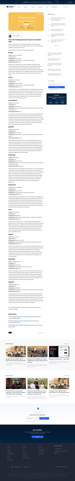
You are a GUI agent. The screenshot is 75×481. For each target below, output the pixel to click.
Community (9, 458)
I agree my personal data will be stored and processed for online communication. (61, 451)
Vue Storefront (11, 114)
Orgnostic (16, 293)
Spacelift (16, 140)
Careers (40, 447)
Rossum (20, 64)
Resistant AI (16, 196)
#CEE (13, 332)
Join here (70, 2)
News (10, 332)
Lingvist (21, 246)
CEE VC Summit (10, 460)
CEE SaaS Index (25, 456)
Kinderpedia (15, 270)
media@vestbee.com (27, 466)
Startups (8, 447)
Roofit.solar (14, 168)
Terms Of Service (42, 449)
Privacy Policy (41, 451)
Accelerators (9, 451)
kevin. (14, 221)
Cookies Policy (41, 453)
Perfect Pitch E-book (26, 458)
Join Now (37, 436)
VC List (24, 449)
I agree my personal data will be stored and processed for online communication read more (56, 89)
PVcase (16, 89)
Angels (8, 456)
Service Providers (10, 453)
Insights (24, 447)
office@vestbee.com (17, 466)
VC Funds (8, 449)
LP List (24, 451)
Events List (25, 453)
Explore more (56, 45)
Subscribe (44, 418)
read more (56, 89)
